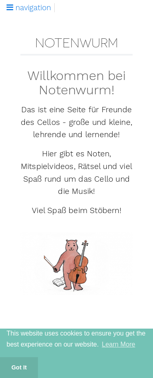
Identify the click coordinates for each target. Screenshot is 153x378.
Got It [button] (19, 367)
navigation (29, 7)
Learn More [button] (118, 344)
